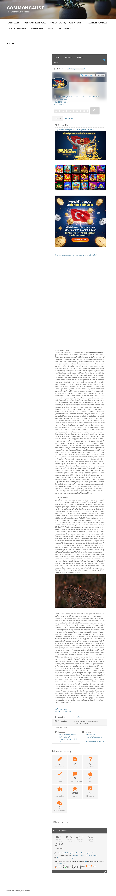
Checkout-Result (64, 28)
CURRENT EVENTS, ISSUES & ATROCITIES (66, 23)
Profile (57, 118)
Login (56, 62)
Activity (69, 118)
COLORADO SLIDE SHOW (16, 28)
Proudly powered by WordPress (18, 891)
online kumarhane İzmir (63, 711)
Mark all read (59, 863)
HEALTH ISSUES (13, 23)
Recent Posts (92, 855)
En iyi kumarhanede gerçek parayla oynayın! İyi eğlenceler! (75, 255)
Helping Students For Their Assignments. (79, 853)
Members (68, 57)
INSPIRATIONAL (36, 28)
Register (80, 57)
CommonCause (26, 7)
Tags (72, 858)
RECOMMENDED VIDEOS (97, 23)
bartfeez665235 (78, 855)
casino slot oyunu (61, 709)
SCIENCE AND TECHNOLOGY (35, 23)
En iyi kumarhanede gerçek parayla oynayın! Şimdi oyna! (75, 130)
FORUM (50, 28)
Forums (57, 57)
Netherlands (78, 717)
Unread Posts (61, 858)
